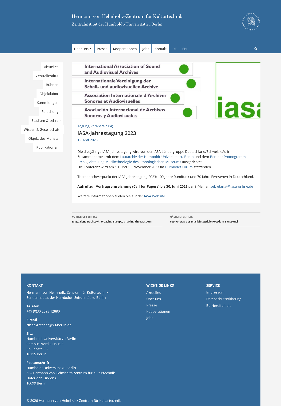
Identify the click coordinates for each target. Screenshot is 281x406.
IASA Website (154, 196)
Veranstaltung (102, 126)
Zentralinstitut (47, 75)
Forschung (50, 111)
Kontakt (161, 48)
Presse (102, 48)
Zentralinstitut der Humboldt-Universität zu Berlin (117, 24)
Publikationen (47, 147)
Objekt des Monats (43, 138)
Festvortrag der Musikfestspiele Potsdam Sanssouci (215, 219)
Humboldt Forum (179, 167)
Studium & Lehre (45, 120)
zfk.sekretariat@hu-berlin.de (48, 325)
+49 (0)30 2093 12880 (43, 311)
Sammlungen (47, 102)
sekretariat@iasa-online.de (231, 186)
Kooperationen (125, 48)
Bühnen (52, 84)
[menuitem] (174, 48)
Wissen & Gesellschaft (41, 129)
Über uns (81, 48)
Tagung (83, 126)
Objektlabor (49, 93)
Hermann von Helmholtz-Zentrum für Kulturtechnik (127, 16)
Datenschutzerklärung (223, 299)
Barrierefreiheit (218, 305)
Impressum (215, 292)
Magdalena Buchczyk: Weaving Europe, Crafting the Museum (117, 219)
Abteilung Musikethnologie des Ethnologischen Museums (135, 162)
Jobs (145, 48)
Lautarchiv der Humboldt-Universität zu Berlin (157, 156)
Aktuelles (51, 67)
